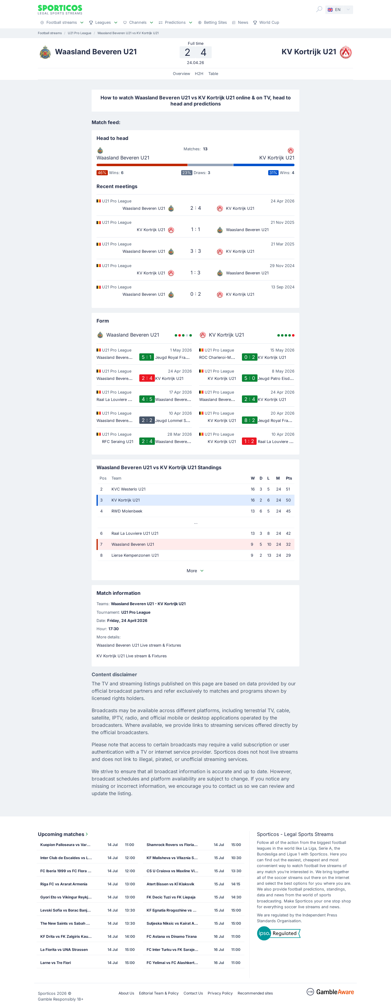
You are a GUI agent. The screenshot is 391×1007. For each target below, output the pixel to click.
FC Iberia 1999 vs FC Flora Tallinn (68, 871)
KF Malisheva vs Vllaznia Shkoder (174, 857)
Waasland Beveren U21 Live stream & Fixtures (139, 645)
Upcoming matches (63, 834)
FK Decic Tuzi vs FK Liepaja (171, 897)
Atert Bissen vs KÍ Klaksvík (170, 884)
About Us (126, 993)
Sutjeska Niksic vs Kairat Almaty (174, 923)
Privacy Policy (220, 993)
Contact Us (193, 993)
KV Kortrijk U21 (276, 158)
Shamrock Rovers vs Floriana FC (174, 844)
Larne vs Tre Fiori (55, 962)
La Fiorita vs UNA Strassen (64, 949)
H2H (199, 73)
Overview (181, 73)
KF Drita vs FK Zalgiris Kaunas (67, 936)
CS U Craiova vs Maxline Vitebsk (174, 871)
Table (213, 73)
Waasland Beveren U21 (123, 158)
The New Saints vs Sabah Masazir (68, 923)
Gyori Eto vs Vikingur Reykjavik (67, 897)
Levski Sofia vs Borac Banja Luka (68, 910)
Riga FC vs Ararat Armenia (63, 884)
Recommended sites (255, 993)
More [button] (195, 570)
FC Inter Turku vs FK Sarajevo (173, 949)
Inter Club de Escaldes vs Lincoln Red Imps (68, 857)
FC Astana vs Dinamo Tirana (172, 936)
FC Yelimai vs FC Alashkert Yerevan (174, 962)
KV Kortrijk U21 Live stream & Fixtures (132, 656)
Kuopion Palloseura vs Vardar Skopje (68, 844)
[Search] (319, 9)
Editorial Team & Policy (159, 993)
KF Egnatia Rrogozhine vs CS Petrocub (174, 910)
